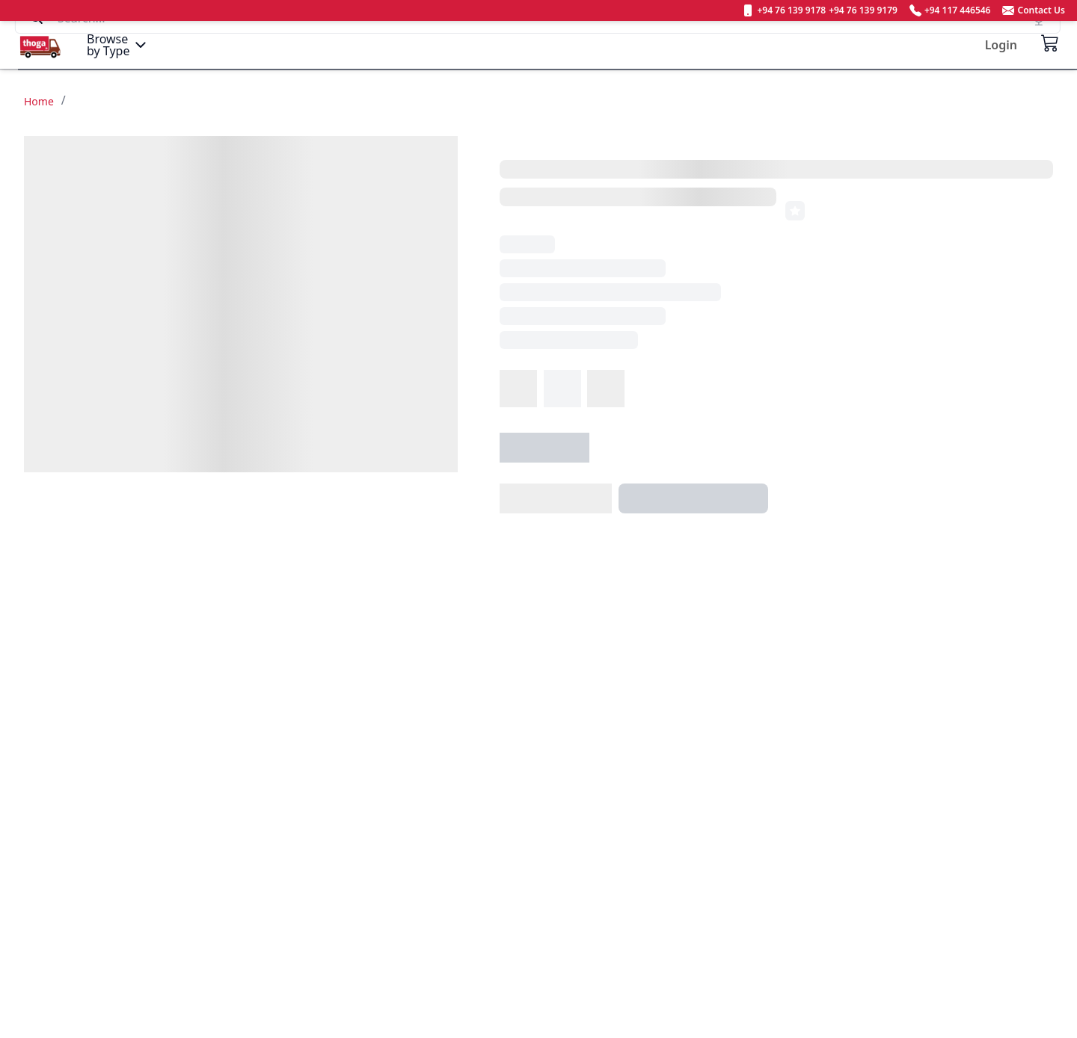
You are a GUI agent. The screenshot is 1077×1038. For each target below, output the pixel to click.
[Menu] (118, 45)
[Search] (537, 44)
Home (39, 101)
